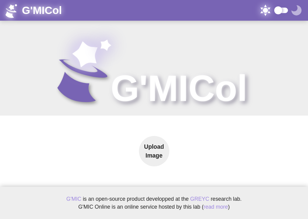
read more (216, 207)
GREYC (200, 199)
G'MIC (73, 199)
